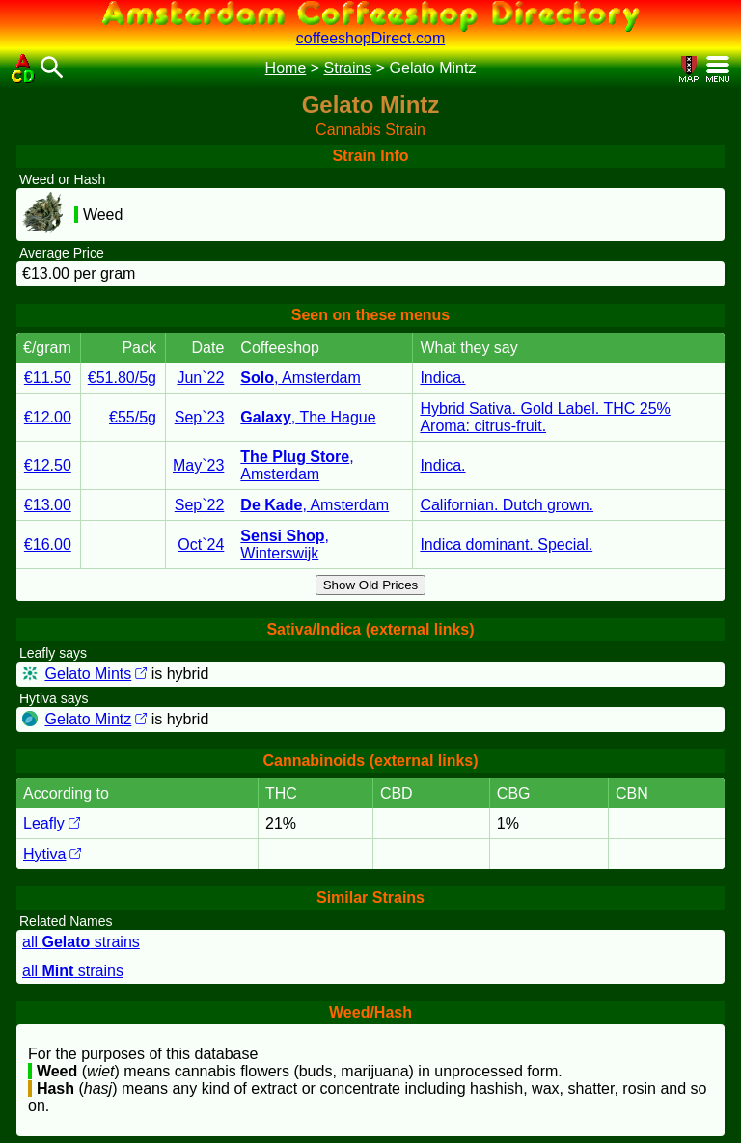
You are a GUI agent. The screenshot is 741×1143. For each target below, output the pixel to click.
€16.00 (47, 544)
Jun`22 (200, 377)
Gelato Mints (95, 674)
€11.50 (47, 377)
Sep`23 (200, 417)
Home (286, 68)
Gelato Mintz (95, 719)
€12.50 (47, 465)
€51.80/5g (122, 377)
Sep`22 (200, 505)
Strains (348, 68)
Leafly (51, 823)
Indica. (442, 377)
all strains (81, 942)
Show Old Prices (371, 585)
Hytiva (52, 854)
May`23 (198, 465)
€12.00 (47, 417)
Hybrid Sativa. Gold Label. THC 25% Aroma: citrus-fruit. (545, 417)
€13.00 (47, 505)
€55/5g (132, 417)
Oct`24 (201, 544)
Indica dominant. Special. (506, 544)
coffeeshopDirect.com (370, 38)
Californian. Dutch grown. (506, 505)
